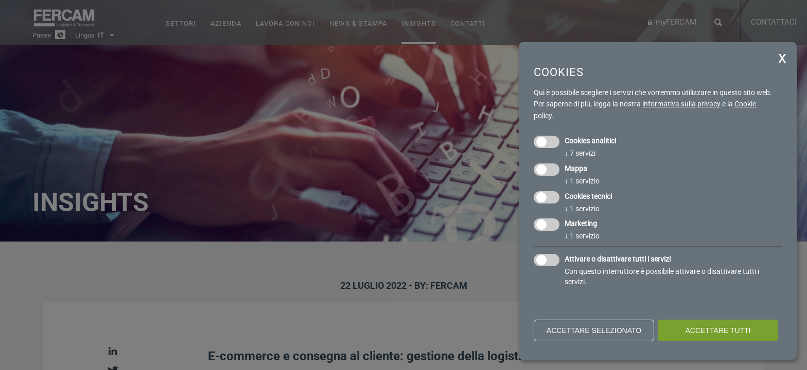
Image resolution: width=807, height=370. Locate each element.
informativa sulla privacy (681, 104)
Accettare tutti (717, 330)
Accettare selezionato (594, 330)
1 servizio (582, 181)
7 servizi (580, 153)
